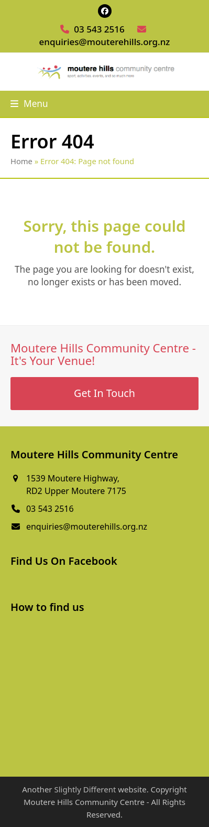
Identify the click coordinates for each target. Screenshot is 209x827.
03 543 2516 (99, 29)
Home (21, 161)
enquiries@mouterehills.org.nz (104, 42)
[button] (29, 104)
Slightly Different (85, 789)
